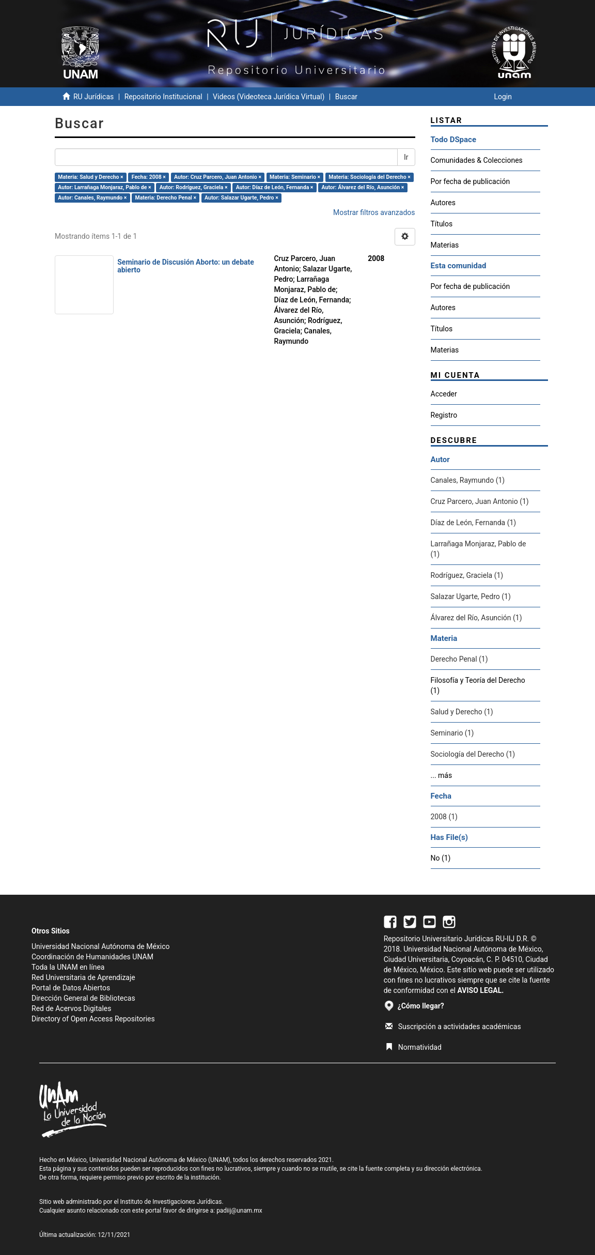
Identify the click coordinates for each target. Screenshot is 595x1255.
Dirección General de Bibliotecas (83, 998)
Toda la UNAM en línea (68, 967)
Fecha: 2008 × (149, 177)
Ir (406, 157)
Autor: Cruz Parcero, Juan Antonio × (217, 177)
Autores (443, 202)
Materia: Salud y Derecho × (90, 177)
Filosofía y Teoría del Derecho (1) (478, 685)
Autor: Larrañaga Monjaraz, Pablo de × (104, 187)
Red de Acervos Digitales (71, 1008)
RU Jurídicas (93, 97)
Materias (445, 245)
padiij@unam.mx (239, 1210)
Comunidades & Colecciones (477, 160)
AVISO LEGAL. (480, 990)
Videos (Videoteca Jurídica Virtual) (268, 97)
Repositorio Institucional (163, 97)
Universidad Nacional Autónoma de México (101, 946)
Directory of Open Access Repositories (93, 1019)
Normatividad (413, 1047)
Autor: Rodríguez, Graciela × (194, 187)
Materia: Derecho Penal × (165, 197)
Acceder (444, 394)
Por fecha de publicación (470, 181)
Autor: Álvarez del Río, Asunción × (363, 187)
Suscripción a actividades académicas (453, 1026)
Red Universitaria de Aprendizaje (83, 977)
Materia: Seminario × (295, 177)
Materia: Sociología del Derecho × (369, 177)
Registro (444, 415)
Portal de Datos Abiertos (71, 988)
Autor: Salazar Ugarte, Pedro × (241, 197)
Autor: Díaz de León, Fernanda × (275, 187)
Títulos (442, 224)
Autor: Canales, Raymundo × (92, 197)
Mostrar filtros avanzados (374, 212)
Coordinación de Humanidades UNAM (92, 957)
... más (441, 775)
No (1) (441, 858)
